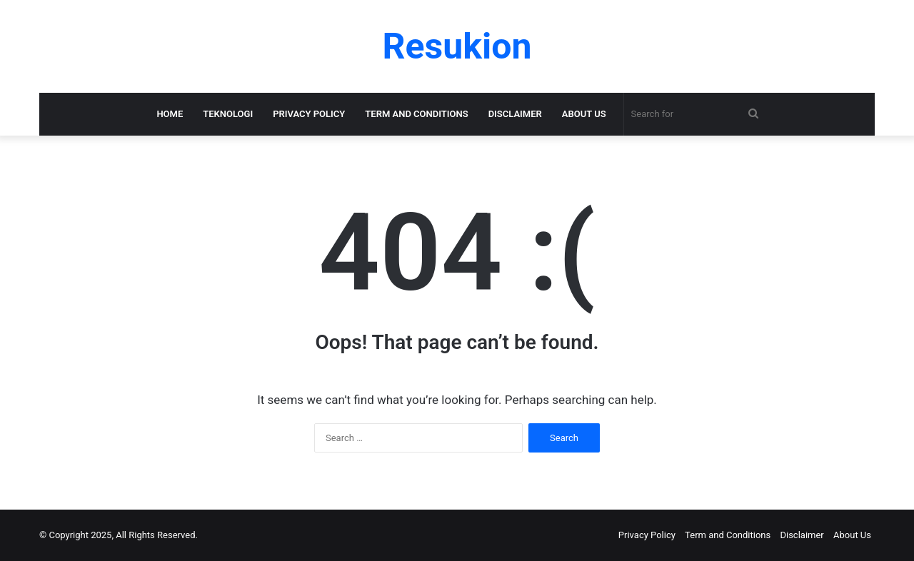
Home (169, 113)
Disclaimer (515, 113)
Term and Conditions (416, 113)
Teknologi (228, 113)
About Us (584, 113)
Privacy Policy (309, 113)
